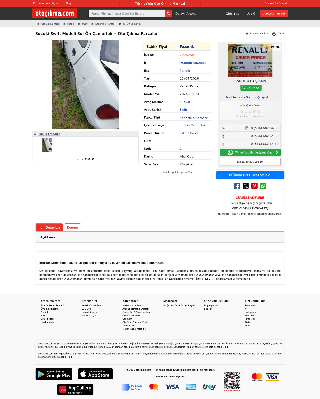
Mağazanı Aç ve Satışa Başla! (179, 305)
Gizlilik (44, 312)
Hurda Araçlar (89, 315)
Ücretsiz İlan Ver (274, 13)
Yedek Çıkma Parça (92, 305)
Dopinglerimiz (211, 305)
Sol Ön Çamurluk (130, 24)
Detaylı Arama (185, 13)
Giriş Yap (232, 13)
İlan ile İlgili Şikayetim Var (177, 172)
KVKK (44, 315)
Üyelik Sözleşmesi (50, 308)
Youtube (249, 315)
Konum (72, 227)
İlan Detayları (49, 227)
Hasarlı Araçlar (90, 312)
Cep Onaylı (251, 87)
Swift (83, 24)
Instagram (250, 312)
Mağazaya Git (261, 97)
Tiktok (248, 322)
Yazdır (278, 33)
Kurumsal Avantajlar (46, 3)
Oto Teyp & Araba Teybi (135, 322)
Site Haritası (47, 318)
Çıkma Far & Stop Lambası (136, 312)
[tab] (160, 237)
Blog (68, 3)
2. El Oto (86, 308)
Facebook (250, 305)
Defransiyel (128, 325)
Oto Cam (127, 318)
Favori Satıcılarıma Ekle (238, 97)
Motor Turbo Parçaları (134, 328)
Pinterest (250, 318)
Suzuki (69, 24)
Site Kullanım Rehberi (52, 305)
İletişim (208, 308)
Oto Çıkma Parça (49, 24)
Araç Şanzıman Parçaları (135, 308)
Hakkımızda (47, 322)
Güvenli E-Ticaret (276, 3)
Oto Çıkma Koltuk (132, 315)
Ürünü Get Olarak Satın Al (250, 175)
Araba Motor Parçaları (134, 305)
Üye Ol (251, 13)
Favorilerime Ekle (257, 33)
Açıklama (47, 237)
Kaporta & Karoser (103, 24)
